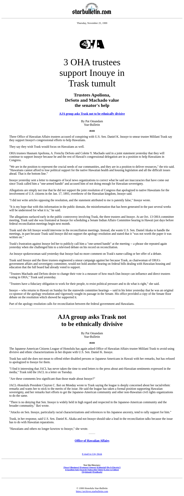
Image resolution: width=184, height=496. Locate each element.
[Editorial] (101, 467)
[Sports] (92, 467)
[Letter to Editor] (111, 469)
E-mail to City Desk (92, 453)
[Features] (84, 467)
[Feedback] (97, 472)
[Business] (74, 467)
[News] (67, 467)
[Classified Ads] (72, 469)
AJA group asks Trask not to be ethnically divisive (92, 113)
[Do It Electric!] (113, 467)
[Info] (100, 469)
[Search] (83, 469)
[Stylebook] (87, 472)
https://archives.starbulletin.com (92, 491)
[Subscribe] (92, 469)
